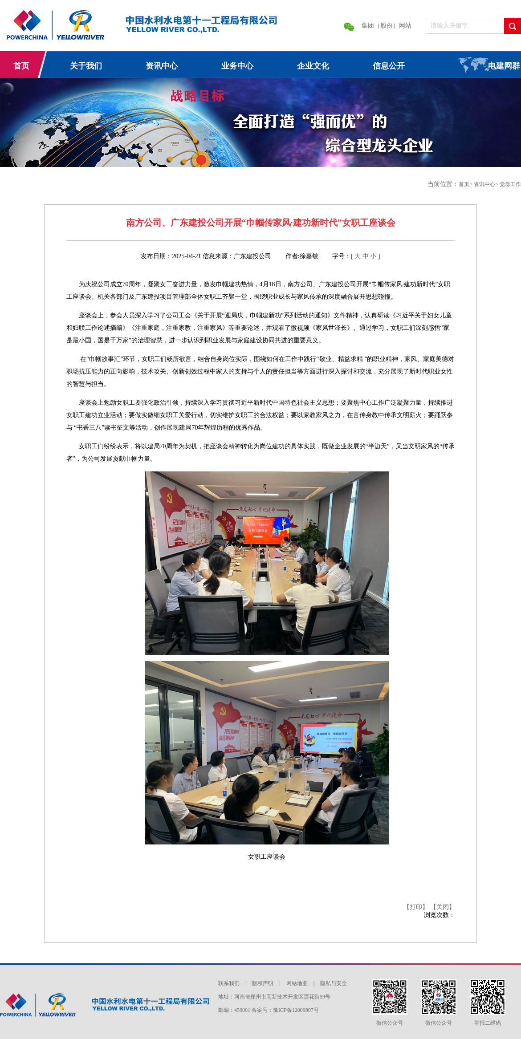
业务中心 (237, 65)
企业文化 (313, 65)
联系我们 (229, 983)
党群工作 (510, 184)
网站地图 (297, 983)
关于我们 (86, 65)
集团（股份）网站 (386, 25)
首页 (21, 65)
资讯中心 (162, 65)
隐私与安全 (333, 983)
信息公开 (389, 65)
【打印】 (416, 907)
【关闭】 (442, 907)
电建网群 (504, 65)
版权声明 (263, 983)
